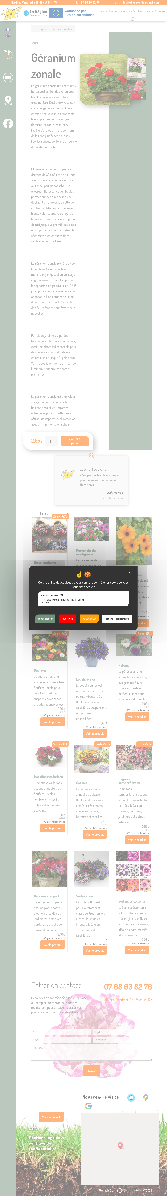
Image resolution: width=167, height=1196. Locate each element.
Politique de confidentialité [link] (117, 618)
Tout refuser (68, 618)
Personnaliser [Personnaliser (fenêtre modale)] (89, 618)
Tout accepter (45, 618)
